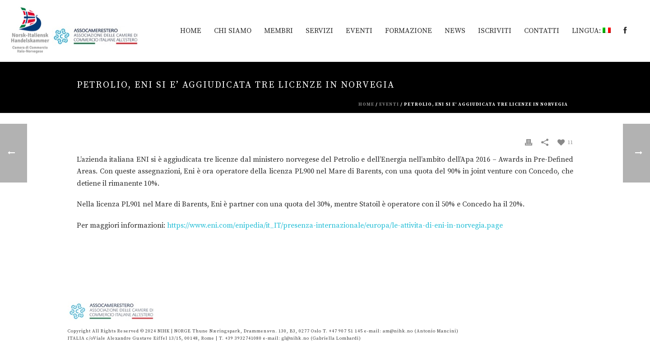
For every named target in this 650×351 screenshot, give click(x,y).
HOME (190, 30)
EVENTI (359, 30)
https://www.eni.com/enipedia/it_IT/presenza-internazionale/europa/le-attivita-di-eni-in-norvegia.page (335, 225)
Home (366, 104)
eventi (389, 104)
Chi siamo (232, 30)
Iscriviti (494, 30)
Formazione (408, 30)
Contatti (541, 30)
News (455, 30)
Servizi (319, 30)
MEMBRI (278, 30)
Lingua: (591, 30)
